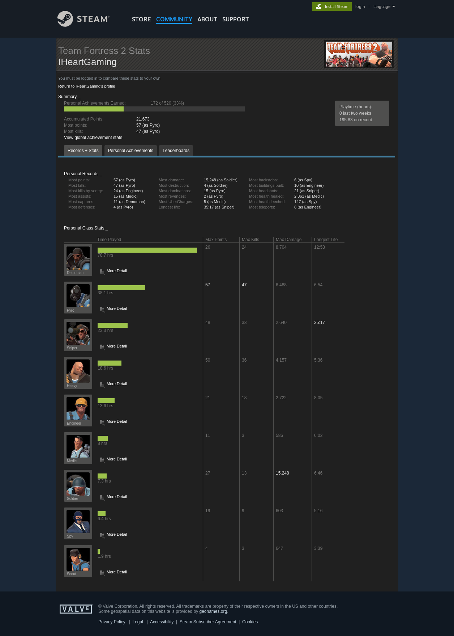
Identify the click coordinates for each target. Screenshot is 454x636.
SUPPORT (235, 19)
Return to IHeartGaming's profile (86, 86)
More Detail (117, 271)
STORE (141, 19)
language (381, 6)
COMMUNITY (174, 19)
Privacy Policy (111, 621)
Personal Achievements (130, 150)
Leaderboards (176, 150)
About (207, 19)
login (360, 6)
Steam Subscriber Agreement (208, 621)
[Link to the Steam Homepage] (89, 25)
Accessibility (162, 621)
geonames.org (213, 611)
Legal (137, 621)
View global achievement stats (93, 137)
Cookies (250, 621)
